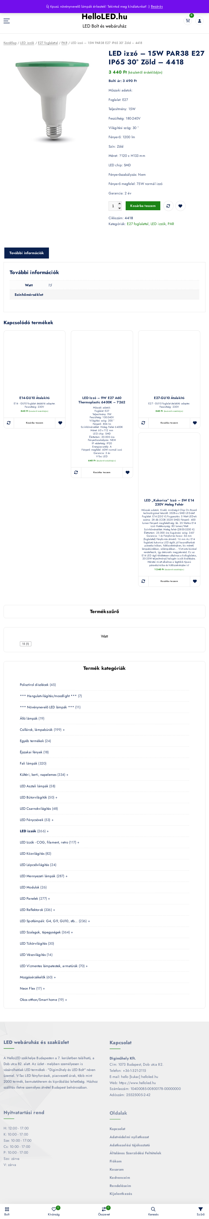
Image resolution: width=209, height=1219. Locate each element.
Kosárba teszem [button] (34, 422)
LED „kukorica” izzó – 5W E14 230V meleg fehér (169, 502)
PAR (63, 42)
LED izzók (26, 42)
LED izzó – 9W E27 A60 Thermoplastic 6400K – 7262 (101, 399)
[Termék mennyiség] (115, 205)
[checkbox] (25, 642)
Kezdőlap (10, 42)
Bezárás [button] (157, 6)
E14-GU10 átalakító (34, 397)
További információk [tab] (26, 252)
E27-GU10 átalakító (169, 397)
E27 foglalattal (47, 42)
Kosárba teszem (142, 205)
